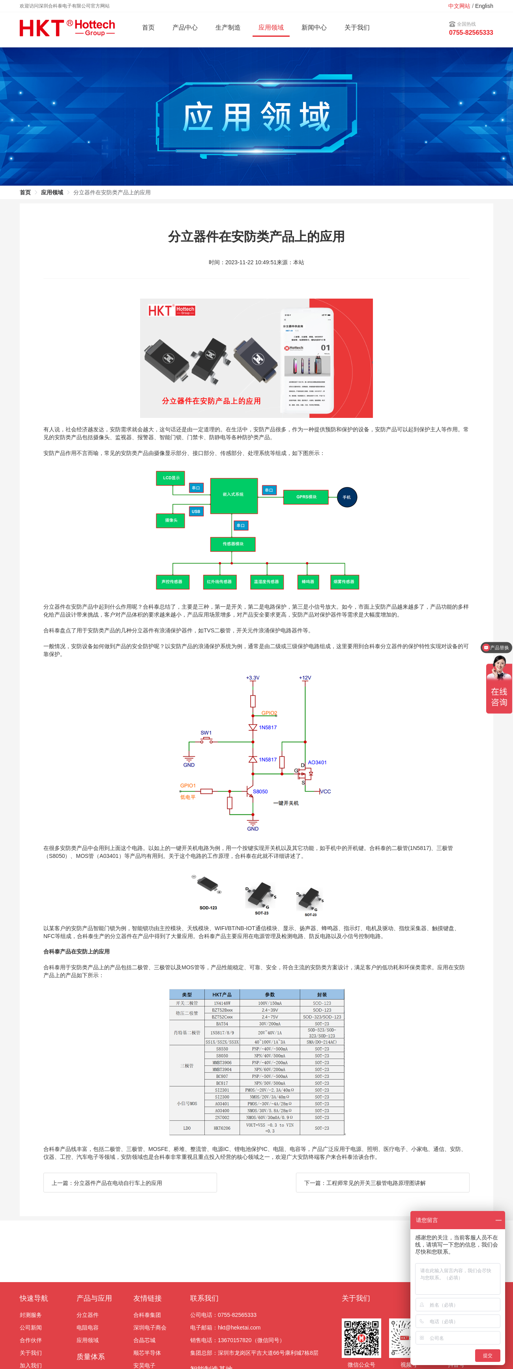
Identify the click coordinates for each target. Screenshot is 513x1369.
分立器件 (88, 1315)
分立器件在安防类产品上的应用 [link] (112, 192)
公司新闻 (31, 1327)
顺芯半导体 (147, 1353)
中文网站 (459, 6)
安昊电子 (144, 1365)
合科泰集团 (147, 1315)
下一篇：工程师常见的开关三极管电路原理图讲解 (365, 1183)
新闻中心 (314, 27)
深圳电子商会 (150, 1327)
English (484, 6)
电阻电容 (88, 1327)
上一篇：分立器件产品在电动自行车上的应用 (107, 1183)
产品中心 (185, 27)
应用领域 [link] (52, 192)
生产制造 (228, 27)
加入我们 (31, 1365)
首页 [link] (25, 192)
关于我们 (357, 27)
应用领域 (88, 1340)
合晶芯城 (144, 1340)
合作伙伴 (31, 1340)
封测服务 (31, 1315)
